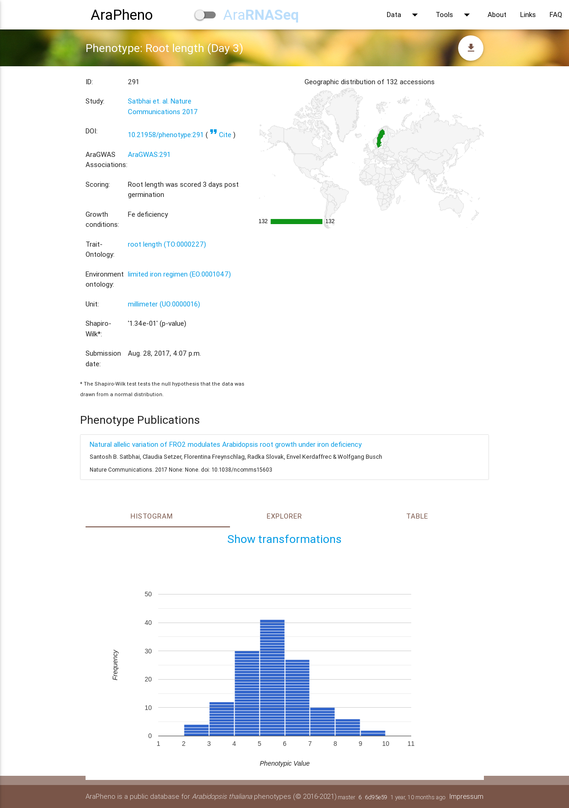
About (497, 14)
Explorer (284, 516)
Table (417, 516)
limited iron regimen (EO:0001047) (179, 274)
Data (404, 14)
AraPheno (122, 14)
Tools (455, 14)
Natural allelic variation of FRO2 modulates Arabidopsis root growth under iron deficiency (226, 444)
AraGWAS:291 (149, 154)
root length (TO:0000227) (167, 244)
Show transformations (284, 539)
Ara (261, 14)
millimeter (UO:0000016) (164, 304)
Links (528, 14)
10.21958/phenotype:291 (166, 134)
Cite (220, 134)
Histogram (151, 516)
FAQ (556, 14)
